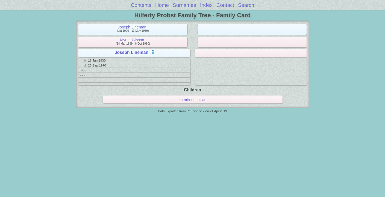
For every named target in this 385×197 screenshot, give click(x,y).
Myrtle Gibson (132, 40)
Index (206, 5)
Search (246, 5)
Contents (141, 5)
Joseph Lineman (132, 27)
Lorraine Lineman (192, 100)
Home (162, 5)
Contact (225, 5)
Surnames (184, 5)
